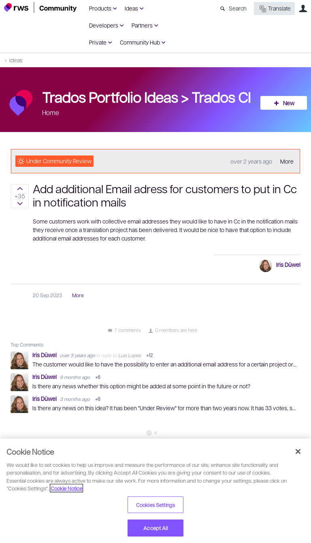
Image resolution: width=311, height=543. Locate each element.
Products (100, 8)
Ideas (131, 8)
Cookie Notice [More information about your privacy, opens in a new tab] (66, 488)
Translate (274, 8)
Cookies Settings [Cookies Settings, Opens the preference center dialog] (155, 504)
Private (98, 42)
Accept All (155, 527)
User (303, 8)
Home (50, 112)
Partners (142, 25)
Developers (103, 25)
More (287, 161)
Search (238, 8)
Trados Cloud (233, 96)
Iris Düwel (288, 264)
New (288, 102)
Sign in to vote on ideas (19, 189)
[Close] (298, 451)
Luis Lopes (129, 355)
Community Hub (140, 42)
